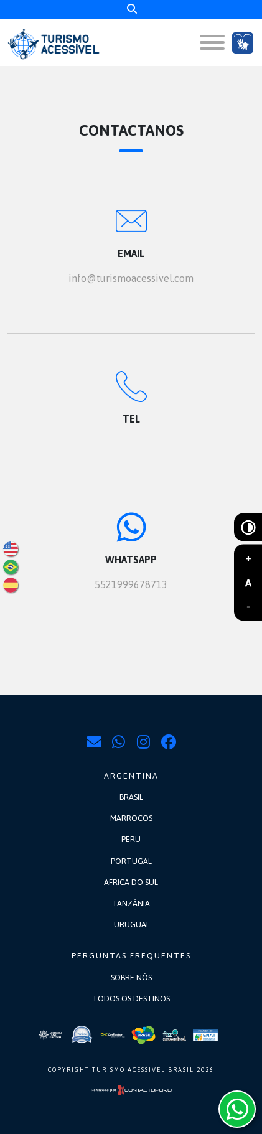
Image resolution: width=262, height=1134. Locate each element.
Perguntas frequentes (131, 955)
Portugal (131, 861)
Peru (131, 839)
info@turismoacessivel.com (131, 278)
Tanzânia (131, 903)
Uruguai (131, 924)
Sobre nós (131, 977)
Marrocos (131, 818)
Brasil (131, 797)
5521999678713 (131, 584)
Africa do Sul (131, 882)
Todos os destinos (131, 998)
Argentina (131, 775)
